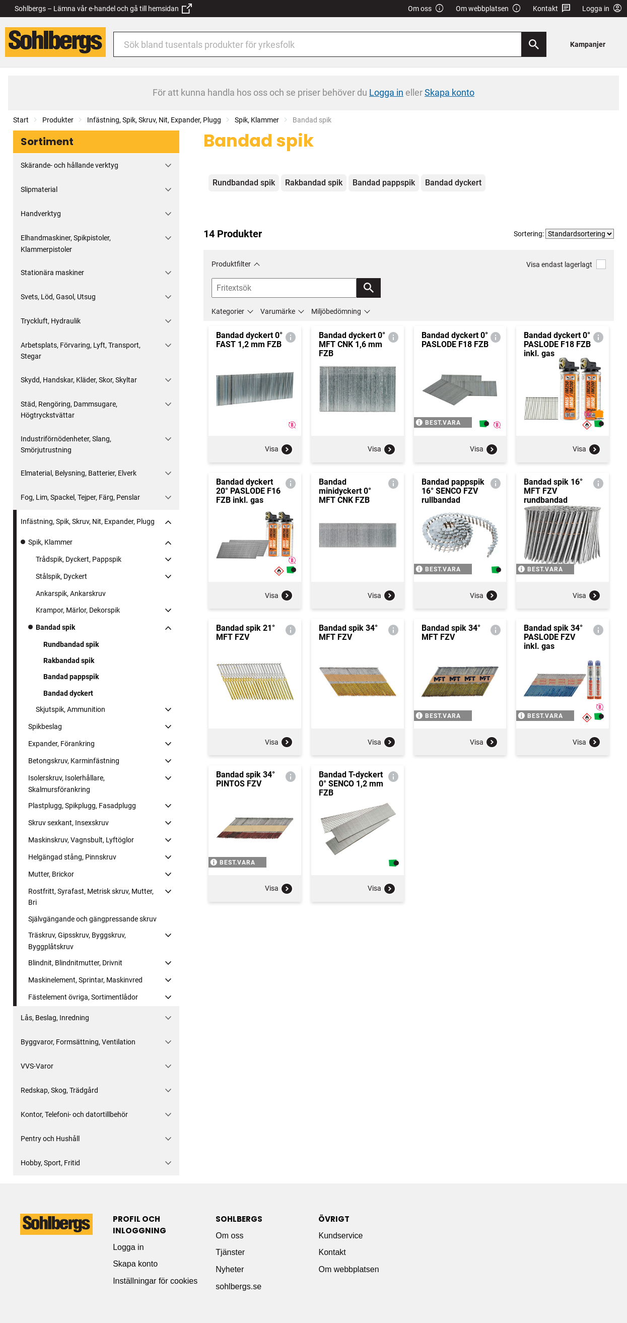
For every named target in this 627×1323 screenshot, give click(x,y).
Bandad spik (55, 627)
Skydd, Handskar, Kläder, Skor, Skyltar (79, 380)
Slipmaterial (39, 189)
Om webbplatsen (488, 9)
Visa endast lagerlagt (566, 264)
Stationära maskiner (52, 273)
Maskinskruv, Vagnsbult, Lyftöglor (81, 840)
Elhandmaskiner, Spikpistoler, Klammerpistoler (66, 243)
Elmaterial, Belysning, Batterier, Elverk (78, 473)
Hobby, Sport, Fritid (50, 1163)
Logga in (128, 1247)
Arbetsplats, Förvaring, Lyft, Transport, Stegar (81, 350)
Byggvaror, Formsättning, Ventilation (78, 1042)
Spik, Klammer (257, 120)
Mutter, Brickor (51, 874)
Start (21, 120)
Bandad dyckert (68, 693)
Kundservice (340, 1235)
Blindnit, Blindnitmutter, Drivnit (75, 963)
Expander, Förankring (61, 744)
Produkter (58, 120)
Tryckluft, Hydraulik (51, 321)
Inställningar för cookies (155, 1281)
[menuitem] (590, 44)
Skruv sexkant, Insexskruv (68, 823)
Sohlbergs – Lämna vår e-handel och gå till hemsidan (103, 9)
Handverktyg (41, 214)
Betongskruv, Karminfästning (73, 761)
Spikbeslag (45, 726)
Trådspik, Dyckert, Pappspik (78, 559)
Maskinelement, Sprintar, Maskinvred (85, 980)
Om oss (426, 9)
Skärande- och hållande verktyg (69, 165)
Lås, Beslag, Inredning (55, 1018)
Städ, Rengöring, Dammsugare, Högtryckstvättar (69, 409)
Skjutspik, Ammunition (70, 709)
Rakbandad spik (68, 660)
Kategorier (228, 311)
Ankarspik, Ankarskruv (71, 593)
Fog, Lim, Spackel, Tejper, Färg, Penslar (80, 497)
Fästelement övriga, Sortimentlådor (83, 997)
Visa (279, 449)
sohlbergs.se (238, 1286)
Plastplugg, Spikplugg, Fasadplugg (82, 806)
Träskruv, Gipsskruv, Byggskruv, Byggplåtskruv (77, 940)
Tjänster (230, 1252)
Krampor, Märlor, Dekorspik (78, 610)
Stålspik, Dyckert (61, 576)
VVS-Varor (37, 1066)
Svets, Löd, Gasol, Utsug (58, 297)
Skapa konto (135, 1264)
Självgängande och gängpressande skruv (92, 919)
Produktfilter (231, 264)
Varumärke (277, 311)
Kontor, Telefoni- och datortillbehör (74, 1114)
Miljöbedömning (336, 311)
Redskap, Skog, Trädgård (59, 1090)
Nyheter (230, 1269)
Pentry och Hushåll (50, 1139)
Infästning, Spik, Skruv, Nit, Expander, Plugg (154, 120)
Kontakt (552, 9)
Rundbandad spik (71, 644)
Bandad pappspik (71, 677)
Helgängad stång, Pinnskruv (72, 857)
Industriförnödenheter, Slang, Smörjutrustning (66, 444)
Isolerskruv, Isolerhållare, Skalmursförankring (66, 783)
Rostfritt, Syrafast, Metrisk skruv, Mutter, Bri (91, 896)
